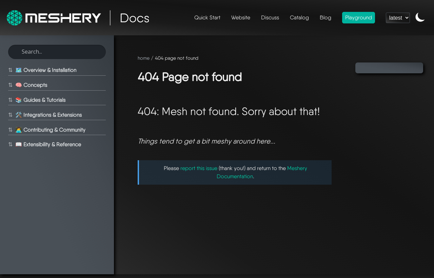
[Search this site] (57, 52)
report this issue (198, 168)
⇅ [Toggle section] (10, 70)
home (144, 58)
